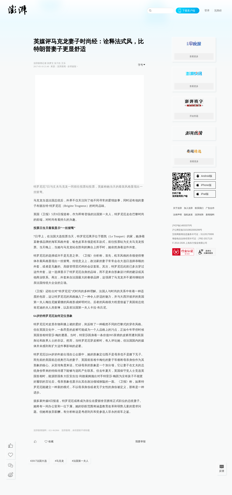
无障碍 (218, 10)
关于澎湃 (177, 208)
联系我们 (199, 208)
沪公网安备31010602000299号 (187, 230)
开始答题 (194, 116)
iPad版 (205, 193)
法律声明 (177, 214)
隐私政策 (188, 214)
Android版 (206, 176)
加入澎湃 (188, 208)
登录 (207, 10)
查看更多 (194, 56)
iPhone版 (206, 185)
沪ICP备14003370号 (182, 225)
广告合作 (210, 208)
